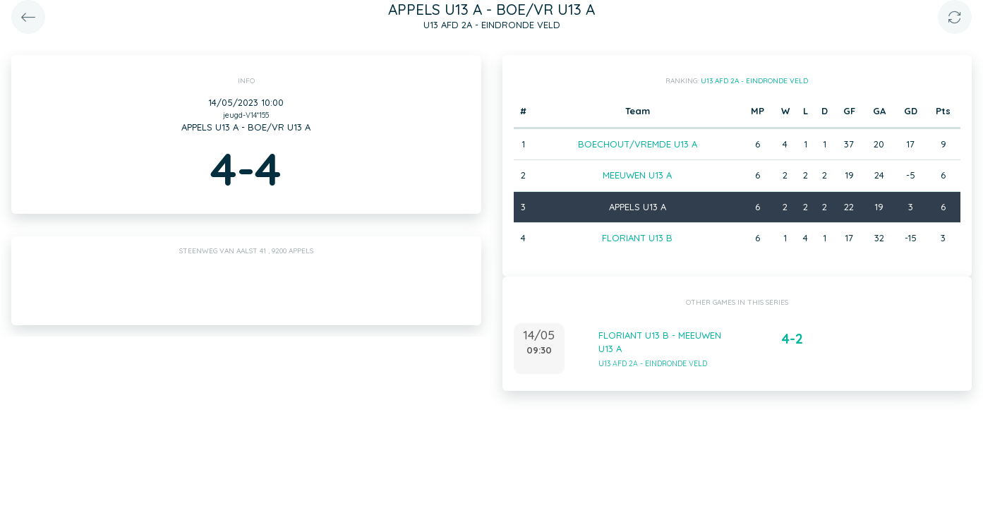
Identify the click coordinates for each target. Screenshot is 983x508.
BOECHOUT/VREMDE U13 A (637, 144)
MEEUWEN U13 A (637, 175)
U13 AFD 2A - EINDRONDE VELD (754, 80)
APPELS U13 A (637, 206)
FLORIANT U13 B (637, 237)
